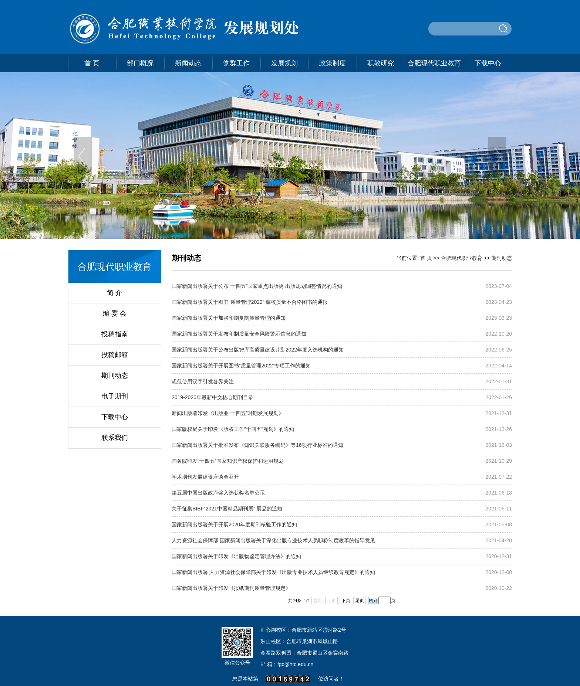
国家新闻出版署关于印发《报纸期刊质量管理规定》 (231, 588)
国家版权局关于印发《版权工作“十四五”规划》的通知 (233, 429)
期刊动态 (114, 375)
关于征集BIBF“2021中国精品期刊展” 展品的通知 (227, 509)
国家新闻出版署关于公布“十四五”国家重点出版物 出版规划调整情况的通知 (257, 286)
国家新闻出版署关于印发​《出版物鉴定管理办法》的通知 (236, 556)
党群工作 (236, 63)
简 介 (114, 292)
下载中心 (488, 63)
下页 (345, 600)
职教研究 (380, 63)
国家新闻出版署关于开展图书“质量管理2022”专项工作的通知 (241, 366)
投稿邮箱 (114, 355)
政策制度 (332, 63)
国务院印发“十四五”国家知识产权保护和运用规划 (228, 461)
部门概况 (140, 63)
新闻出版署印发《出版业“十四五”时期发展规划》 (228, 413)
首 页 (92, 63)
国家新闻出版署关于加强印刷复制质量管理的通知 (229, 318)
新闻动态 (188, 63)
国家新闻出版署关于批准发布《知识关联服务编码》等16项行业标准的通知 (257, 445)
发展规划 (284, 63)
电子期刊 (114, 396)
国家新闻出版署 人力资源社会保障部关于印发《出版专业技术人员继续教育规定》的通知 (273, 572)
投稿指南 (114, 334)
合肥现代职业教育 (434, 63)
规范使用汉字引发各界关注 (203, 381)
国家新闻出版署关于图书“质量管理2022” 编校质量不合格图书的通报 (250, 302)
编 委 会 (115, 313)
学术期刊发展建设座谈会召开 (205, 477)
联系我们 (114, 437)
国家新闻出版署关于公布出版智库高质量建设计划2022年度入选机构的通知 (258, 350)
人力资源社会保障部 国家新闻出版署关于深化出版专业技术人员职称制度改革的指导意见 (273, 540)
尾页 (359, 600)
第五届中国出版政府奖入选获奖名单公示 (218, 493)
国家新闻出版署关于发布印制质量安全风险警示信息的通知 (239, 334)
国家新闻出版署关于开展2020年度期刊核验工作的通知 (234, 524)
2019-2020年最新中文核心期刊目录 (212, 397)
